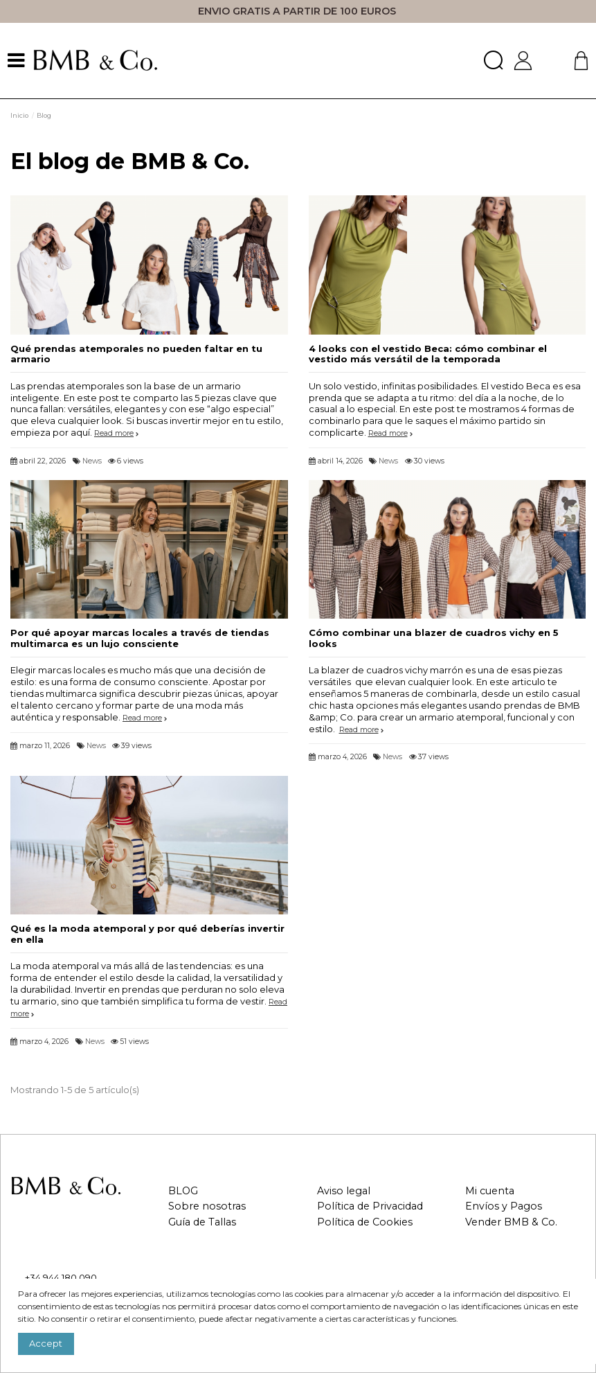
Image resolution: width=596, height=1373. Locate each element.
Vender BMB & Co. (511, 1222)
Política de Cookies (365, 1222)
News (92, 461)
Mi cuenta (489, 1191)
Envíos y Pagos (503, 1206)
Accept (45, 1343)
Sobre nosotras (207, 1206)
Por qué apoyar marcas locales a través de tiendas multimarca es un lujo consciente (139, 638)
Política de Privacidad (370, 1206)
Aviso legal (343, 1191)
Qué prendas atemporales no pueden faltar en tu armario (136, 354)
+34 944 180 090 (61, 1277)
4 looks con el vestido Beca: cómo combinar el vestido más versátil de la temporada (428, 354)
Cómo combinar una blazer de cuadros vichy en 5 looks (434, 638)
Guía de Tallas (202, 1222)
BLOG (183, 1191)
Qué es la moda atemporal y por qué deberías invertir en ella (147, 934)
